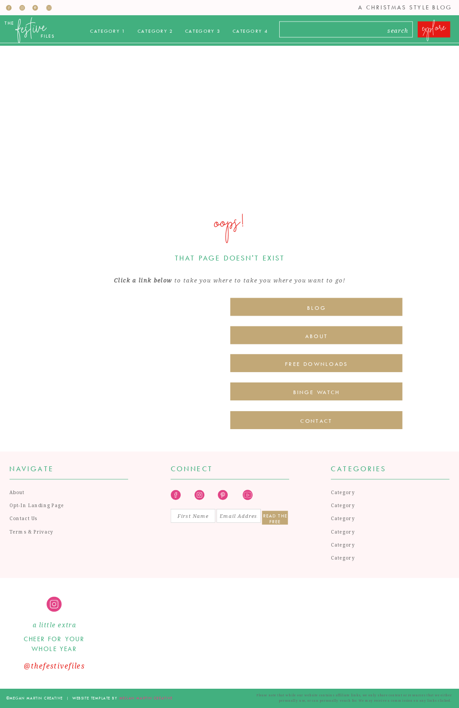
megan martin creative (146, 697)
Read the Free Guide (275, 518)
